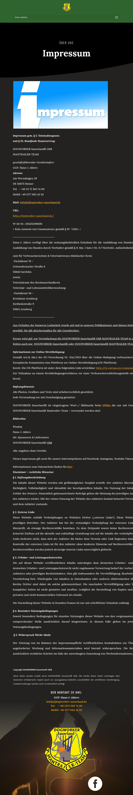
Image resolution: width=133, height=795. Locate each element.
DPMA (107, 405)
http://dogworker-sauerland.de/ (33, 215)
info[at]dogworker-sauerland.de (40, 202)
